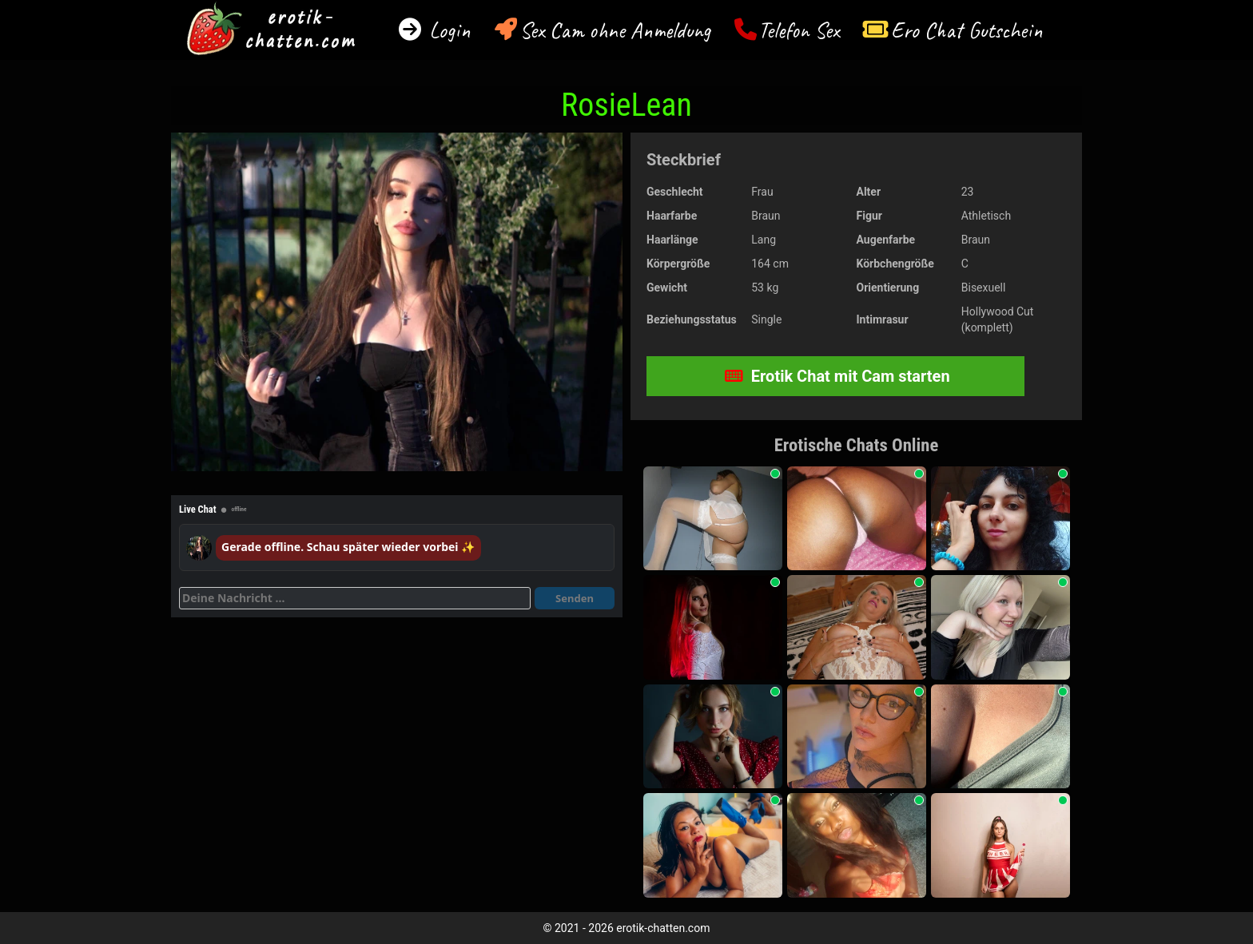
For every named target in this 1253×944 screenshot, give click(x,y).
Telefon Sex (798, 30)
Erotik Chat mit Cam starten (837, 376)
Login (447, 30)
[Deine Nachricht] (355, 598)
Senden (574, 598)
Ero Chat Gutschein (967, 30)
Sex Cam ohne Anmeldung (614, 30)
